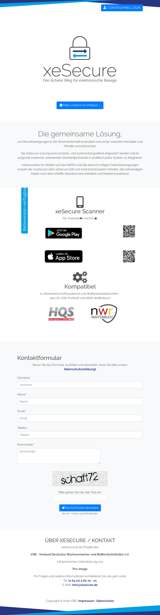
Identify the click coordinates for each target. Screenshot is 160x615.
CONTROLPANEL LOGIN (121, 7)
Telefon (22, 428)
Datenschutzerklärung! (80, 369)
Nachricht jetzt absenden (80, 508)
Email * (21, 411)
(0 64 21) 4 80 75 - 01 (82, 580)
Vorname (23, 377)
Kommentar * (26, 444)
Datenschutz (105, 601)
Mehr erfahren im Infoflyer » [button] (80, 105)
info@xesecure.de (85, 585)
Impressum (86, 601)
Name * (22, 394)
